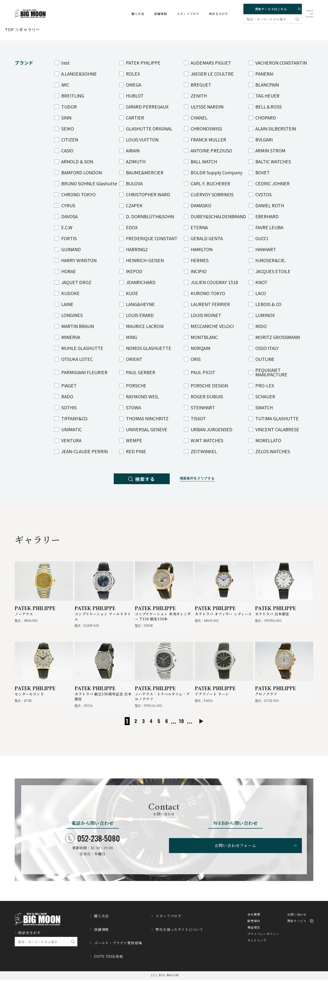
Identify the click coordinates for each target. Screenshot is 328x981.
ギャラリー (29, 29)
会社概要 (253, 923)
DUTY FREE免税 (108, 959)
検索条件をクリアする (202, 480)
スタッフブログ (183, 13)
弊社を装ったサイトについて (187, 936)
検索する (136, 480)
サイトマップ (256, 949)
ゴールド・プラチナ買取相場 (119, 947)
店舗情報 (155, 13)
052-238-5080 (92, 846)
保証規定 (253, 936)
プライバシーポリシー (263, 943)
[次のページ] (208, 729)
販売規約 (253, 930)
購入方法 (133, 13)
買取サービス (300, 930)
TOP (9, 29)
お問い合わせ (296, 923)
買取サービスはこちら (271, 8)
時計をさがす (213, 13)
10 (180, 729)
